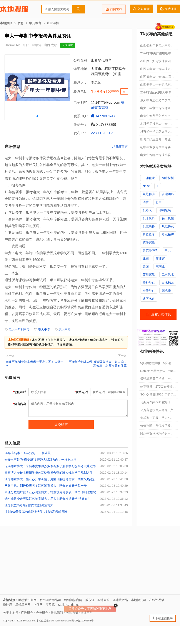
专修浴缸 (149, 290)
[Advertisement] (90, 561)
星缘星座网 (22, 604)
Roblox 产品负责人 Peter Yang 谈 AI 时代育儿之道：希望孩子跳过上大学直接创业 (157, 372)
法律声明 (86, 612)
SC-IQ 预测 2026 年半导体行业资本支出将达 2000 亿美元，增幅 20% (158, 395)
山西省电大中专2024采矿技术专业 (157, 78)
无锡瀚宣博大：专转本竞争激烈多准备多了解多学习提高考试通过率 (50, 466)
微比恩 (7, 604)
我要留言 (120, 146)
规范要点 (168, 226)
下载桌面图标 (162, 618)
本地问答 (103, 600)
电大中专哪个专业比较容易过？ (157, 156)
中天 (168, 250)
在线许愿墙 (156, 600)
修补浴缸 (149, 282)
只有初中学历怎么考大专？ (155, 132)
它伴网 (38, 604)
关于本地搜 (10, 612)
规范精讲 (149, 194)
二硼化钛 (149, 178)
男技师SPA (150, 250)
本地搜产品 (120, 600)
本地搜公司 (138, 600)
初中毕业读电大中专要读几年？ (157, 148)
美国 (146, 266)
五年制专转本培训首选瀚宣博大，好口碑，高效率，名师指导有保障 (98, 363)
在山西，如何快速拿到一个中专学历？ (157, 62)
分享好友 (67, 45)
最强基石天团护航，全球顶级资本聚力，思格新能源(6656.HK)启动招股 (157, 380)
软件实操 (149, 242)
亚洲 (146, 258)
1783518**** (105, 91)
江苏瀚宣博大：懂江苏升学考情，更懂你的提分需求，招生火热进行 (50, 479)
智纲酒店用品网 (50, 600)
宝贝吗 (50, 604)
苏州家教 (149, 274)
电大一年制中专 (19, 329)
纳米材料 (168, 178)
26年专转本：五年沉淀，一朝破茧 (28, 453)
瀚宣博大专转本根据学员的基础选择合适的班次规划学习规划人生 (49, 472)
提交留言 (61, 425)
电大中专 (44, 329)
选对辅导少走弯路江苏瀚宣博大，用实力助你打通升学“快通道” (47, 498)
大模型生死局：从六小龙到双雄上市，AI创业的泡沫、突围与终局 (157, 419)
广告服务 (27, 612)
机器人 (147, 210)
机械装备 (149, 226)
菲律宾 (160, 258)
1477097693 (103, 116)
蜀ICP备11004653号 (82, 620)
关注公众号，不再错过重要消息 (90, 608)
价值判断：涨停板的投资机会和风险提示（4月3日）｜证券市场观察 (157, 427)
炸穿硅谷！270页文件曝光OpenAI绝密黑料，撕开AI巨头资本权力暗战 (158, 387)
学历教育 (35, 23)
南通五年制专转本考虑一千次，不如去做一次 (34, 363)
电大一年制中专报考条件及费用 (157, 109)
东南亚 (160, 266)
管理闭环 (168, 194)
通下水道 (149, 298)
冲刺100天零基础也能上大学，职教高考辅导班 (36, 511)
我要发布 (114, 9)
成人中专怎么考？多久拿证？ (157, 101)
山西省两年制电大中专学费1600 (157, 46)
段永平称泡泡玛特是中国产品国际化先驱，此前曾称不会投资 (157, 434)
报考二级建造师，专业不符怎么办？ (157, 140)
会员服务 (42, 612)
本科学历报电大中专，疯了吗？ (157, 125)
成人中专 (64, 329)
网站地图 (72, 612)
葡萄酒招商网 (73, 600)
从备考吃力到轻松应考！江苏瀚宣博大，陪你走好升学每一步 (46, 485)
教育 (21, 23)
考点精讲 (168, 234)
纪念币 (166, 290)
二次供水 (168, 274)
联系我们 (57, 612)
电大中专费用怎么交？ (155, 116)
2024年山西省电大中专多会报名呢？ (157, 93)
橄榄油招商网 (27, 600)
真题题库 (149, 234)
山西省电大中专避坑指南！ (155, 85)
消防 (146, 202)
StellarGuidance (69, 604)
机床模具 (149, 218)
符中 (159, 202)
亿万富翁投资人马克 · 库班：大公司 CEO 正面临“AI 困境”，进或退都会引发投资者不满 (158, 411)
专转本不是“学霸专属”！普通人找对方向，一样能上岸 (41, 459)
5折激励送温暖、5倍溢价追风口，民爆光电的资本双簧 (157, 364)
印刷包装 (165, 210)
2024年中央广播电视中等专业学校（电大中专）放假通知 (157, 54)
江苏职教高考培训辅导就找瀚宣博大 (29, 505)
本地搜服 (14, 9)
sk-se (146, 186)
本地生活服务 (43, 620)
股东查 (89, 600)
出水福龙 (168, 282)
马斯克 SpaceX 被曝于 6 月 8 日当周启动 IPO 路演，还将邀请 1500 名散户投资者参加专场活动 (158, 403)
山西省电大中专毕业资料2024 (157, 70)
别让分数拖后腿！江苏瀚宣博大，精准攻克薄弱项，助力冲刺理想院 (50, 492)
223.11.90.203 (102, 133)
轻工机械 (168, 218)
